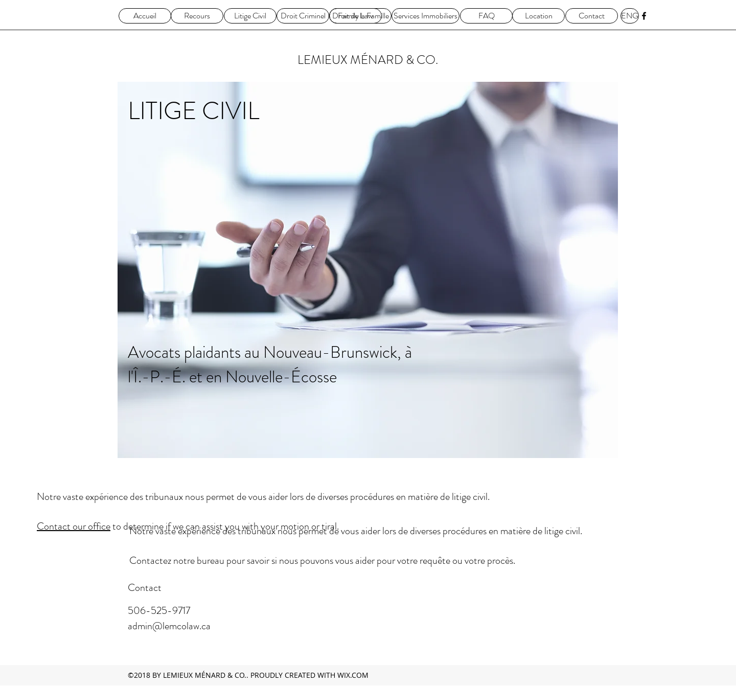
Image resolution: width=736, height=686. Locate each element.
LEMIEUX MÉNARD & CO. (367, 59)
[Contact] (591, 16)
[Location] (538, 16)
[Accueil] (145, 16)
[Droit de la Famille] (360, 16)
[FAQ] (486, 16)
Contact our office (73, 526)
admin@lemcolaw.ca (169, 626)
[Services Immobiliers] (425, 16)
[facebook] (644, 16)
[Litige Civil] (250, 16)
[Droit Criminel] (303, 16)
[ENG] (629, 16)
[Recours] (197, 16)
